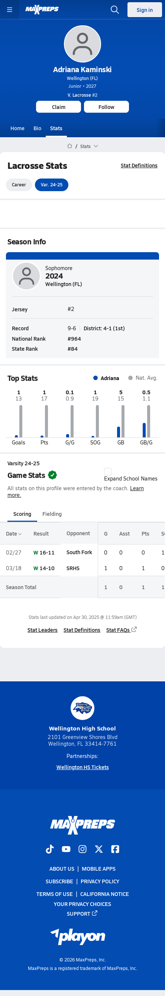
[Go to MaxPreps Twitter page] (98, 850)
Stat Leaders (43, 629)
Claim (58, 106)
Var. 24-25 (51, 185)
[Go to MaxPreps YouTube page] (66, 850)
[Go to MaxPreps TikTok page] (49, 850)
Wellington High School (82, 714)
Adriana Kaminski (82, 69)
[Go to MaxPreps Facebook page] (115, 850)
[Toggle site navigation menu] (9, 9)
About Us (61, 868)
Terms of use (54, 894)
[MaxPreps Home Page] (69, 146)
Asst (124, 533)
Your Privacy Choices (82, 903)
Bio (37, 128)
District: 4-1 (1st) (104, 328)
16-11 (47, 552)
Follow (106, 106)
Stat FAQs (122, 629)
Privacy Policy (100, 881)
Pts (145, 533)
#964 (74, 338)
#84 (73, 348)
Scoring (22, 514)
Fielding (52, 514)
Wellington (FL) (82, 78)
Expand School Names (131, 475)
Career (19, 185)
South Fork (79, 552)
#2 (82, 95)
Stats (56, 128)
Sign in (145, 9)
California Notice (104, 894)
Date (14, 533)
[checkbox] (107, 471)
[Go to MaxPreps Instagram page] (82, 850)
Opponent (78, 533)
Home (17, 128)
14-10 (47, 568)
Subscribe (59, 881)
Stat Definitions (139, 165)
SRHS (73, 568)
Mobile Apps (99, 868)
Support (82, 913)
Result (41, 533)
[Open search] (114, 9)
